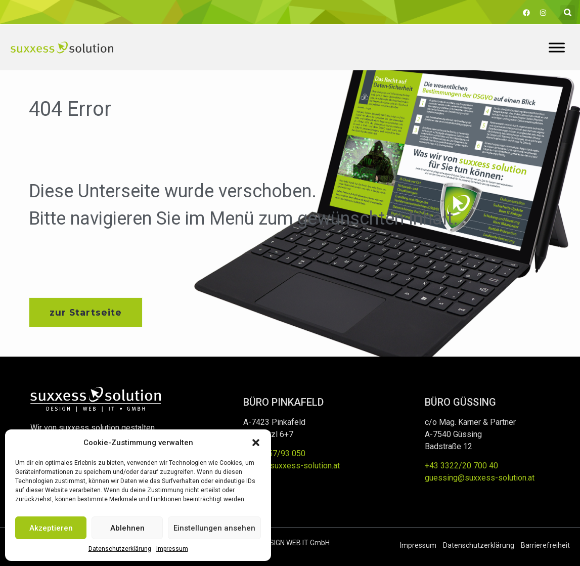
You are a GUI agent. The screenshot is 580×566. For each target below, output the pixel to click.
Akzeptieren (51, 528)
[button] (256, 443)
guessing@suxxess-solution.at (479, 478)
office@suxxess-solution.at (291, 466)
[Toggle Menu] (557, 47)
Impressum (172, 548)
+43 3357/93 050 (274, 454)
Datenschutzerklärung (119, 548)
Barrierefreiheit (545, 545)
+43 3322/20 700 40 (461, 466)
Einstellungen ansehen (214, 528)
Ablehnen (127, 528)
